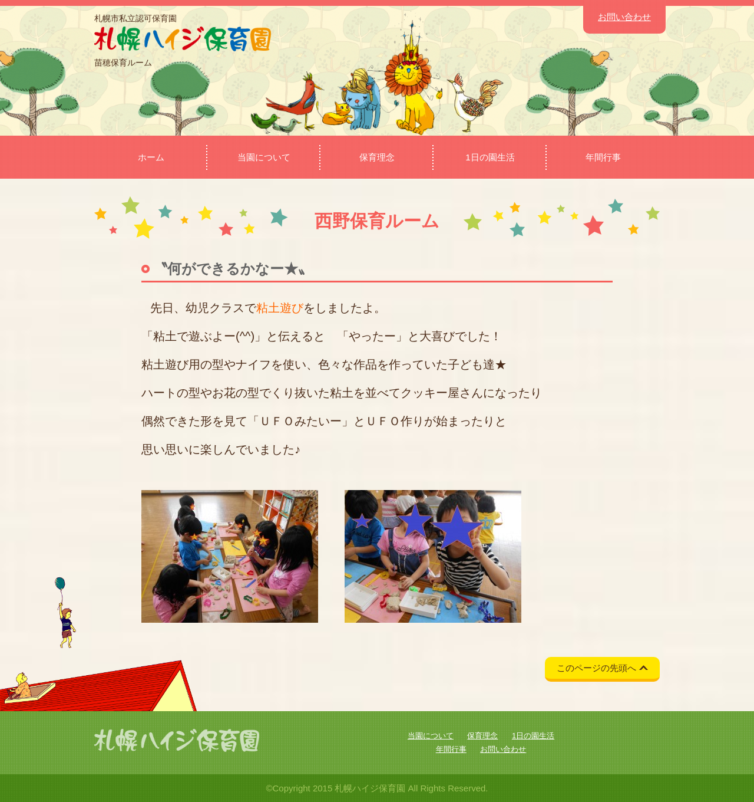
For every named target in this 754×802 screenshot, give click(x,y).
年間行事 (603, 157)
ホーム (151, 157)
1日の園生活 (489, 157)
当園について (263, 157)
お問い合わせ (624, 17)
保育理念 (377, 157)
